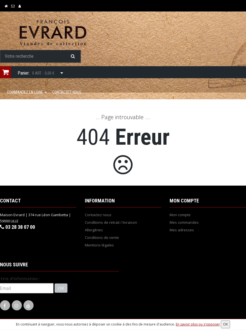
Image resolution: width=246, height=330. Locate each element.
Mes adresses (182, 230)
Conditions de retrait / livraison (111, 223)
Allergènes (94, 230)
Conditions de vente (102, 238)
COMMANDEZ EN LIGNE (27, 93)
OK (61, 289)
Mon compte (180, 215)
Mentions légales (99, 245)
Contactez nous (66, 93)
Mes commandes (184, 223)
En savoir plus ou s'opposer (198, 324)
